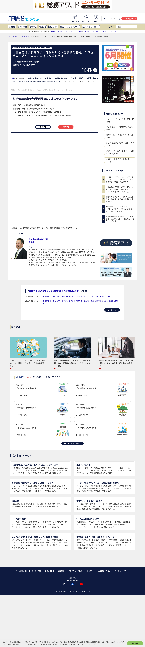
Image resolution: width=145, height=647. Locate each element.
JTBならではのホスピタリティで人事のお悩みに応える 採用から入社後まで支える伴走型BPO (28, 363)
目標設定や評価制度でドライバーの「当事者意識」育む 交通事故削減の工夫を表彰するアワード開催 (72, 363)
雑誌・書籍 (42, 390)
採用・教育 (22, 26)
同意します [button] (135, 643)
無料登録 (131, 18)
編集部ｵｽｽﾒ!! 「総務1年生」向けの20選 (119, 136)
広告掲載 (61, 571)
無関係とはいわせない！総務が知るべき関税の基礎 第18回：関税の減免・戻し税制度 (76, 296)
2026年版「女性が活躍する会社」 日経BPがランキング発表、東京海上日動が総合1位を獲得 (120, 209)
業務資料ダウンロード (90, 26)
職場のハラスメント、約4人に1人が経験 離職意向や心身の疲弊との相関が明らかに (120, 199)
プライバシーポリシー (122, 571)
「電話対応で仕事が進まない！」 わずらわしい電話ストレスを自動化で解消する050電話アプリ (116, 363)
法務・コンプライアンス (69, 26)
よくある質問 (36, 571)
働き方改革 (53, 26)
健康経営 (42, 26)
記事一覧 (26, 36)
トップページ (13, 36)
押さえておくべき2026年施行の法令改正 (119, 128)
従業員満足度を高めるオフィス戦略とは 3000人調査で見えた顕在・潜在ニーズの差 (120, 218)
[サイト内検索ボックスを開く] (135, 26)
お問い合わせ (49, 571)
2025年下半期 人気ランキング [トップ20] (120, 160)
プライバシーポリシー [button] (89, 644)
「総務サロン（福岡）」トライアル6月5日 (99, 31)
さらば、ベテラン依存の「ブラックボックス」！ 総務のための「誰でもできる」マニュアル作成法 (119, 179)
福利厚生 (33, 26)
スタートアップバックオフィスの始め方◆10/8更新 (120, 152)
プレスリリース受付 (75, 571)
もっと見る (112, 309)
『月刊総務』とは (21, 571)
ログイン (114, 18)
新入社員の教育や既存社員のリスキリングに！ (120, 144)
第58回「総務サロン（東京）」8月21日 (66, 31)
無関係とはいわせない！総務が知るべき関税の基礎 (32, 47)
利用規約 (89, 571)
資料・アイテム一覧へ (73, 443)
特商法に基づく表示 (103, 571)
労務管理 (12, 26)
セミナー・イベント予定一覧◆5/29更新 (120, 120)
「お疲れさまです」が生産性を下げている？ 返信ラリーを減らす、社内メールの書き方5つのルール (119, 189)
